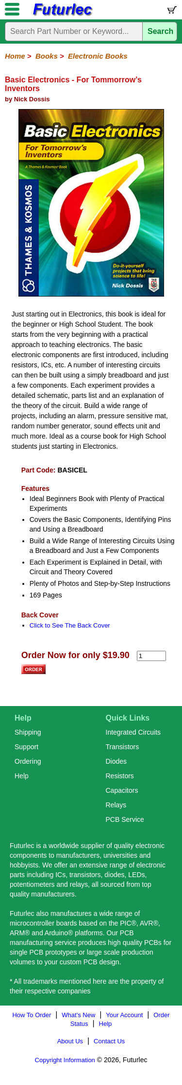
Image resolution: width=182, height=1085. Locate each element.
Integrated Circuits (133, 732)
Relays (116, 805)
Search (160, 31)
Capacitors (122, 790)
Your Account (124, 1015)
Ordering (28, 761)
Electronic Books (98, 56)
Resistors (120, 776)
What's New (78, 1015)
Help (22, 776)
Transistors (122, 747)
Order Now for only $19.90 (75, 655)
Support (26, 747)
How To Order (31, 1015)
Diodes (116, 761)
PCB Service (125, 819)
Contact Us (109, 1041)
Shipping (28, 732)
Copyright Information (65, 1060)
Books (46, 56)
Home (15, 56)
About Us (70, 1041)
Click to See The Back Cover (70, 625)
